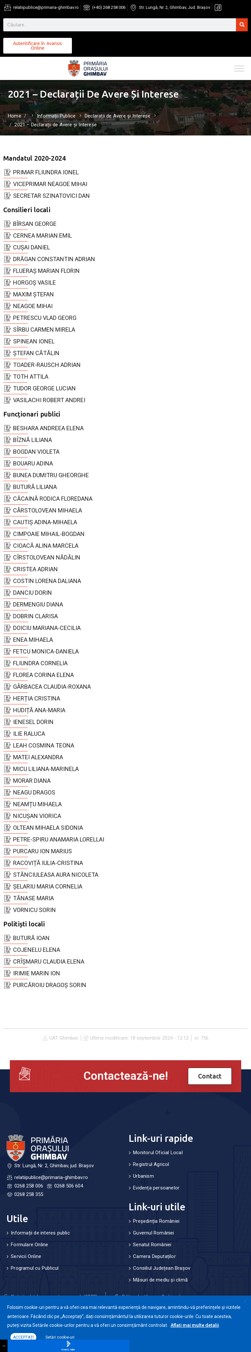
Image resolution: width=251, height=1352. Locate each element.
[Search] (242, 24)
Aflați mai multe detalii (195, 1325)
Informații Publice (56, 116)
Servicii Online (26, 1256)
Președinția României (156, 1221)
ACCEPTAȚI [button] (23, 1337)
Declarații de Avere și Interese (117, 116)
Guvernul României (153, 1233)
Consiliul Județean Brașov (161, 1268)
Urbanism (143, 1176)
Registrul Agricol (151, 1164)
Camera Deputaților (154, 1256)
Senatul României (152, 1245)
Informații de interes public (40, 1233)
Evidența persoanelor (156, 1188)
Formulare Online (29, 1245)
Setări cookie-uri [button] (60, 1337)
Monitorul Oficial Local (158, 1152)
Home (14, 116)
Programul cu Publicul (35, 1268)
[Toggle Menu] (239, 68)
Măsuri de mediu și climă (160, 1280)
